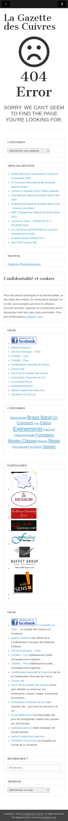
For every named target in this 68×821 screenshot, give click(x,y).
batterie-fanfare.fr (20, 347)
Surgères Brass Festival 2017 (27, 238)
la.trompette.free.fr (21, 381)
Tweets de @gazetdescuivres (24, 264)
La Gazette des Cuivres (30, 22)
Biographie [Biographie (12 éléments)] (18, 418)
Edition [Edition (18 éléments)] (45, 423)
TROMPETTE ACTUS (23, 394)
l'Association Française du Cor (28, 377)
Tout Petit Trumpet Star (24, 242)
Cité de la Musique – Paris (26, 351)
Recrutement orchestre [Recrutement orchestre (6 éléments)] (27, 446)
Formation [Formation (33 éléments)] (45, 435)
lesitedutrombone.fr (22, 385)
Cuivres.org (17, 368)
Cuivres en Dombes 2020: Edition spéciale (35, 191)
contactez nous (34, 316)
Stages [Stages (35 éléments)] (49, 446)
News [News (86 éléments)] (54, 440)
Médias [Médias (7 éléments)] (43, 441)
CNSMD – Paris (20, 360)
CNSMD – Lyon (20, 356)
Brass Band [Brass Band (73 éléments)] (39, 417)
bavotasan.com (49, 817)
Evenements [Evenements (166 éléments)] (28, 429)
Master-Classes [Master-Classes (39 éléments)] (22, 440)
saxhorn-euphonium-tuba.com (28, 390)
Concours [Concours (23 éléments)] (25, 423)
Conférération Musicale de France (30, 364)
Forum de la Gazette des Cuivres (29, 373)
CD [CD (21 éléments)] (55, 417)
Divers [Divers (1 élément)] (36, 423)
